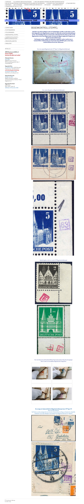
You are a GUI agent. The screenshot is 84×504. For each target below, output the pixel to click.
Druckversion (8, 500)
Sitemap (13, 500)
